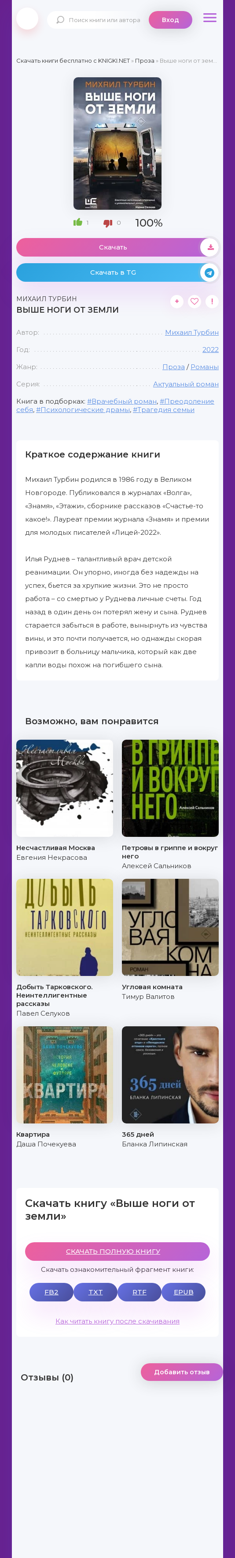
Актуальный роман (186, 384)
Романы (205, 367)
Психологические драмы (85, 409)
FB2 (51, 1292)
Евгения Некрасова (51, 857)
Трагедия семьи (166, 409)
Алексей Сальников (156, 866)
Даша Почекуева (46, 1144)
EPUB (184, 1292)
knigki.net (27, 19)
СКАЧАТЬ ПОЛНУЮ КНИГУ (113, 1251)
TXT (95, 1292)
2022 (210, 349)
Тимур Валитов (148, 996)
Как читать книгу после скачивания (117, 1321)
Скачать (159, 247)
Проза (173, 367)
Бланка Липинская (154, 1144)
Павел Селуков (43, 1013)
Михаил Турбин (192, 332)
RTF (139, 1292)
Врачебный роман (124, 401)
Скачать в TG (154, 272)
